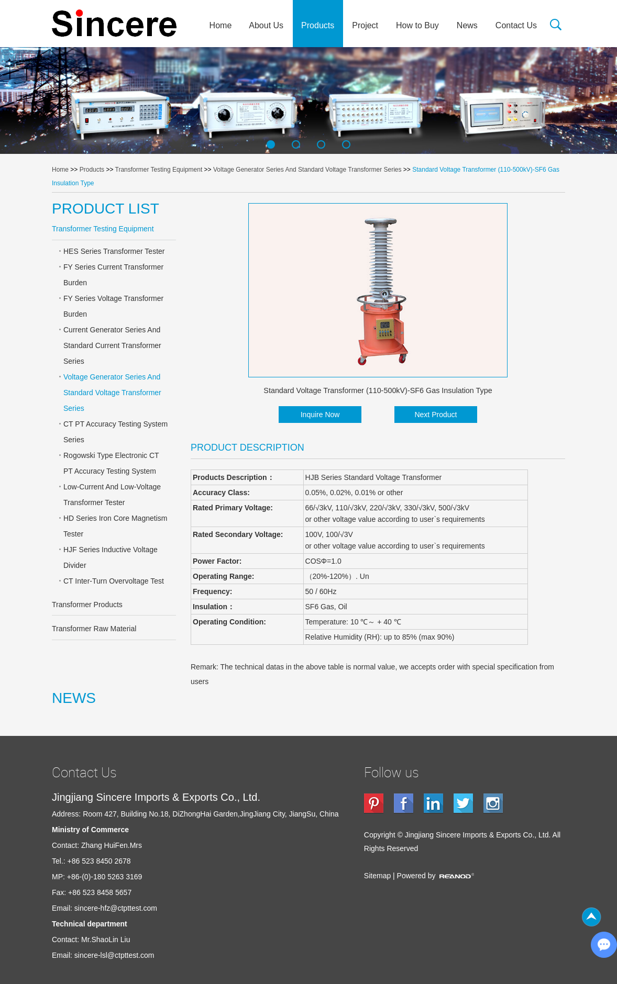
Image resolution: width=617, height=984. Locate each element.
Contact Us (516, 25)
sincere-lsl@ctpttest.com (114, 955)
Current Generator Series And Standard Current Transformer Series (112, 345)
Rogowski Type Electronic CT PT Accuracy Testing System (111, 463)
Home (221, 25)
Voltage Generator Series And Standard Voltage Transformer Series (307, 169)
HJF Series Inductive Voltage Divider (110, 557)
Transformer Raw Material (94, 628)
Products (317, 25)
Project (365, 25)
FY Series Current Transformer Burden (113, 275)
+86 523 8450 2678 (99, 861)
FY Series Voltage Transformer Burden (113, 306)
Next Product (435, 414)
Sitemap (377, 875)
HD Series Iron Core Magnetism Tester (115, 526)
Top (591, 917)
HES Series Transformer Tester (113, 251)
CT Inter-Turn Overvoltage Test (113, 581)
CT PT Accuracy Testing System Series (115, 432)
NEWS (74, 698)
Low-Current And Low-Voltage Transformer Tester (112, 495)
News (467, 25)
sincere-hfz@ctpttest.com (115, 908)
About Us (266, 25)
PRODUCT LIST (105, 208)
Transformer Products (87, 604)
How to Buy (417, 25)
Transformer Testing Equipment (159, 169)
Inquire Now (320, 414)
